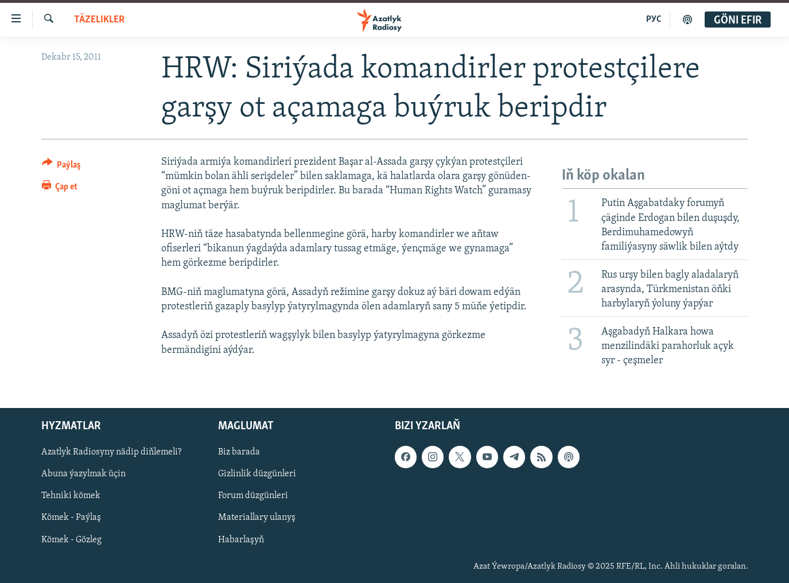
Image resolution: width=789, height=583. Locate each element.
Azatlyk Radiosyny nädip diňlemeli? (111, 452)
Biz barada (239, 452)
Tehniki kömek (70, 495)
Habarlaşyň (241, 539)
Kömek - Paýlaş (71, 517)
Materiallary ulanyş (257, 517)
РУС (654, 19)
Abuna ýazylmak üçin (83, 474)
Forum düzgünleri (253, 495)
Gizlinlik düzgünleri (257, 474)
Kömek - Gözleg (71, 539)
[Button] (61, 166)
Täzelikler (99, 19)
